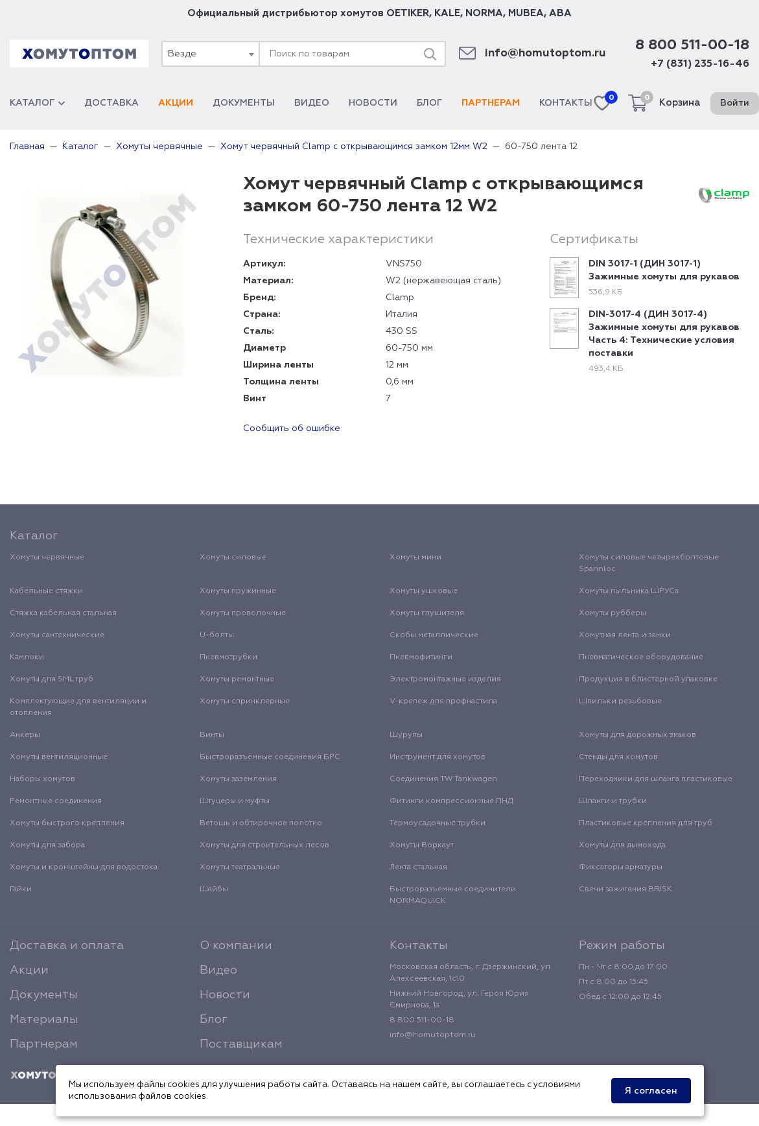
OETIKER (407, 13)
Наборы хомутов (42, 779)
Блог (429, 103)
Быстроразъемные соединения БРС (270, 757)
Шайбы (214, 889)
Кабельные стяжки (46, 591)
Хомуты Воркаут (422, 845)
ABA (560, 13)
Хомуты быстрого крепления (67, 823)
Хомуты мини (415, 557)
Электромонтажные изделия (445, 679)
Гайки (21, 889)
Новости (373, 103)
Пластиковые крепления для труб (645, 823)
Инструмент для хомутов (437, 757)
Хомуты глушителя (427, 613)
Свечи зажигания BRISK (625, 889)
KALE (447, 13)
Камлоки (27, 657)
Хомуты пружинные (238, 591)
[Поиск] (430, 54)
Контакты (565, 103)
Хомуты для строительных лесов (264, 845)
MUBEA (526, 13)
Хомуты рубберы (612, 613)
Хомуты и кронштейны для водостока (84, 867)
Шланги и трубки (613, 801)
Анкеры (25, 735)
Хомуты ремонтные (237, 679)
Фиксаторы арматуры (620, 867)
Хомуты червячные (47, 557)
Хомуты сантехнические (57, 635)
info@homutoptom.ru (545, 53)
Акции (175, 103)
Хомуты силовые (233, 557)
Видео (311, 103)
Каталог (37, 103)
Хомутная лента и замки (625, 635)
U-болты (217, 635)
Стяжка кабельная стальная (63, 613)
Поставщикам (241, 1044)
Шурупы (406, 735)
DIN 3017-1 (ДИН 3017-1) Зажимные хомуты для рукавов (664, 270)
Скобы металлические (434, 635)
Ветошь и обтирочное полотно (261, 823)
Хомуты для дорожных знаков (637, 735)
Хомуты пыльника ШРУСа (629, 591)
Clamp (400, 297)
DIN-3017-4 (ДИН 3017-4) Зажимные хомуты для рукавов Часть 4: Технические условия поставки (664, 334)
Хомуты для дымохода (622, 845)
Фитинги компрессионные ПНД (451, 801)
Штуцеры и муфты (235, 801)
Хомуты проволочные (243, 613)
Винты (212, 735)
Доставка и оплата (67, 946)
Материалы (44, 1020)
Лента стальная (418, 867)
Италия (401, 314)
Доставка (111, 103)
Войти (734, 103)
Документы (244, 103)
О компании (236, 946)
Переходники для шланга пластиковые (655, 779)
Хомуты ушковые (424, 591)
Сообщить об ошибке (291, 428)
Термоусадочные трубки (437, 823)
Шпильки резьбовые (620, 701)
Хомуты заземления (238, 779)
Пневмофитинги (421, 657)
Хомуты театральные (240, 867)
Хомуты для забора (47, 845)
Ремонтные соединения (56, 801)
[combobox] (210, 54)
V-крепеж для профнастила (443, 701)
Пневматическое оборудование (641, 657)
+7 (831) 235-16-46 (700, 64)
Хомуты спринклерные (245, 701)
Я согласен (651, 1091)
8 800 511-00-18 (692, 45)
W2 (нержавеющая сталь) (443, 280)
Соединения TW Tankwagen (443, 779)
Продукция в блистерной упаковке (648, 679)
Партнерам (490, 103)
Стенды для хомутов (618, 757)
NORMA (484, 13)
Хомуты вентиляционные (59, 757)
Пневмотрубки (228, 657)
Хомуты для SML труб (51, 679)
